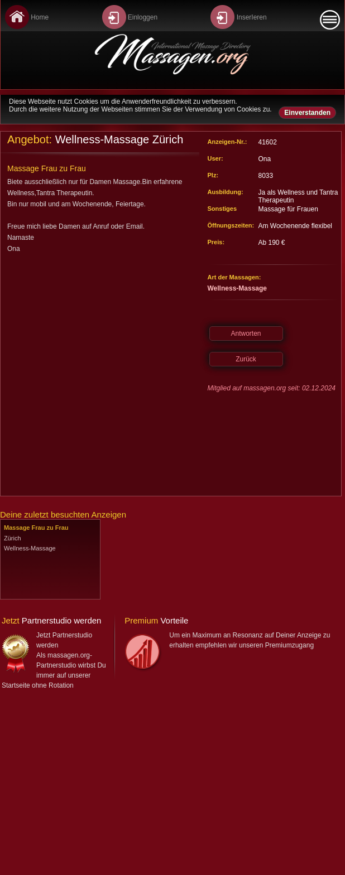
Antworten (246, 333)
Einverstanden (307, 113)
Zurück (246, 359)
